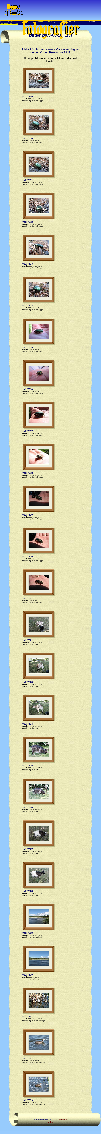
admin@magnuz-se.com (9, 24)
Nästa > (63, 1119)
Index (50, 1122)
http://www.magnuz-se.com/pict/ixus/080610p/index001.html (32, 22)
